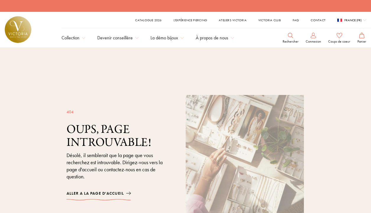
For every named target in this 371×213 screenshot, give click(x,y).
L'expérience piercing (190, 20)
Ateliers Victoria (233, 20)
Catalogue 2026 (148, 20)
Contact (318, 20)
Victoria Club (269, 20)
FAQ (296, 20)
